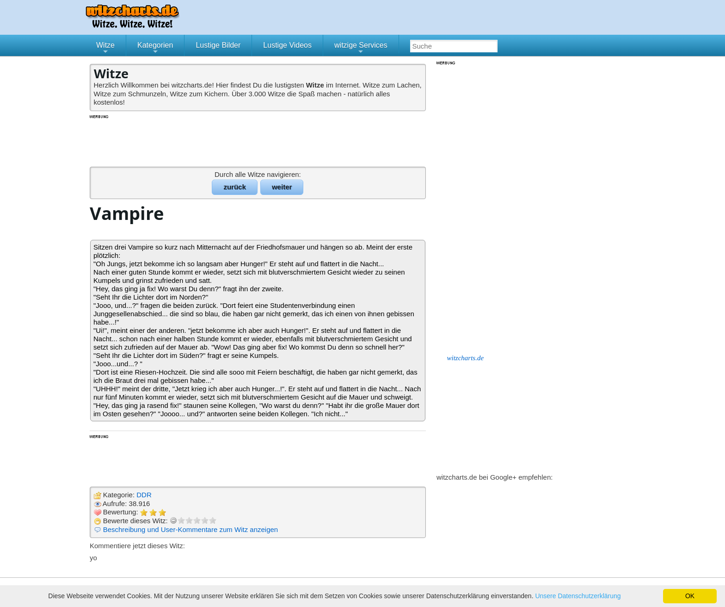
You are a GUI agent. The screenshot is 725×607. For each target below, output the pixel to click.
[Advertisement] (258, 140)
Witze (105, 48)
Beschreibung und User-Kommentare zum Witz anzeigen (190, 529)
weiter (282, 187)
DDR (144, 495)
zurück (234, 187)
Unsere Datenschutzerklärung (578, 596)
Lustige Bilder (218, 45)
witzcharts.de (465, 358)
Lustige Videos (287, 45)
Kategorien (155, 48)
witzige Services (360, 48)
